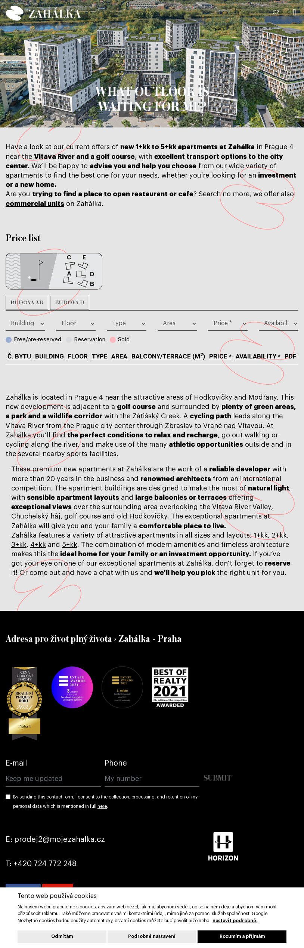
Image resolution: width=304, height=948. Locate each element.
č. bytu (19, 356)
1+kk (261, 535)
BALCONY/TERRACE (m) (168, 356)
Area (119, 356)
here (102, 806)
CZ (276, 12)
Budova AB (26, 303)
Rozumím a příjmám (242, 936)
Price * (220, 356)
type (100, 356)
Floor (78, 356)
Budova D (69, 303)
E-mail (16, 763)
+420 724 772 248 (45, 864)
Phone (116, 763)
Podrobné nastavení (152, 936)
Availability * (258, 356)
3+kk (19, 544)
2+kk (279, 535)
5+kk (69, 544)
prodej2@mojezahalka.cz (59, 839)
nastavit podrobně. (235, 920)
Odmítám (62, 936)
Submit (218, 778)
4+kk (38, 544)
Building (49, 356)
